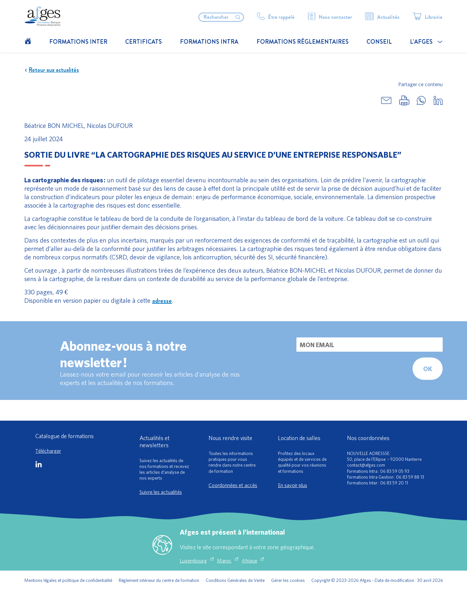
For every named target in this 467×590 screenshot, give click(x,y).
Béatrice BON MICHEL (54, 125)
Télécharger (48, 451)
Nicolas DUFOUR (110, 125)
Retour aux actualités (51, 70)
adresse (162, 300)
